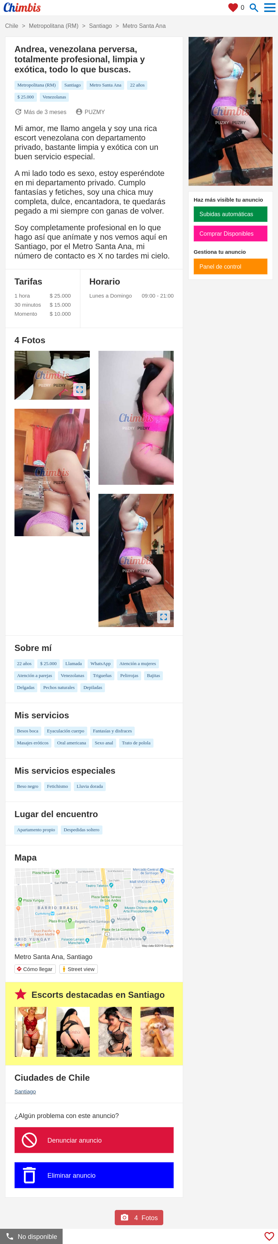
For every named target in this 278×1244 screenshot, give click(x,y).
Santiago (25, 1091)
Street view (78, 969)
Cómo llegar (34, 969)
